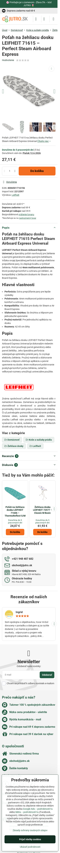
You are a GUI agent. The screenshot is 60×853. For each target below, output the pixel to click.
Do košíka (37, 171)
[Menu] (54, 19)
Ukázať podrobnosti (30, 847)
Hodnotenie (8, 60)
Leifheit (15, 195)
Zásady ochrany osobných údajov (30, 830)
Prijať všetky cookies (30, 839)
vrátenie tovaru (26, 214)
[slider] (22, 60)
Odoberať (47, 675)
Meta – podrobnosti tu (27, 812)
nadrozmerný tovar (27, 218)
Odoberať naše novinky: (29, 666)
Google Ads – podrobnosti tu (38, 809)
